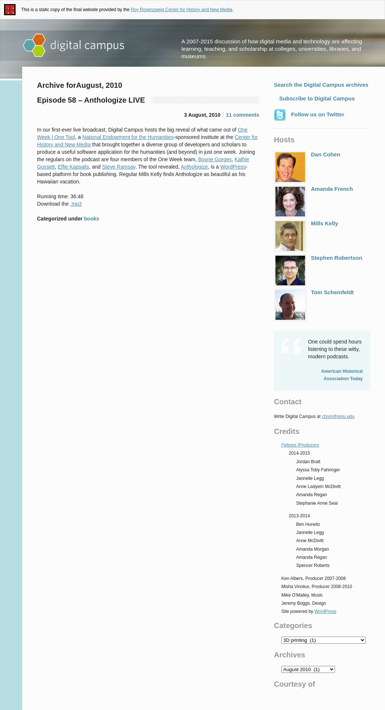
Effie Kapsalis (73, 167)
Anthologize (194, 167)
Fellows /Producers (300, 445)
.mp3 (76, 204)
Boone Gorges (215, 159)
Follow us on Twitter (309, 115)
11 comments (242, 115)
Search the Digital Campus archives (321, 85)
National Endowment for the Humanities (128, 137)
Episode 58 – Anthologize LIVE (91, 100)
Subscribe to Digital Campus (316, 98)
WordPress (233, 167)
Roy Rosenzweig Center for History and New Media (181, 9)
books (91, 219)
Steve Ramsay (118, 167)
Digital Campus (74, 46)
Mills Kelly (306, 236)
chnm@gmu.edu (338, 416)
